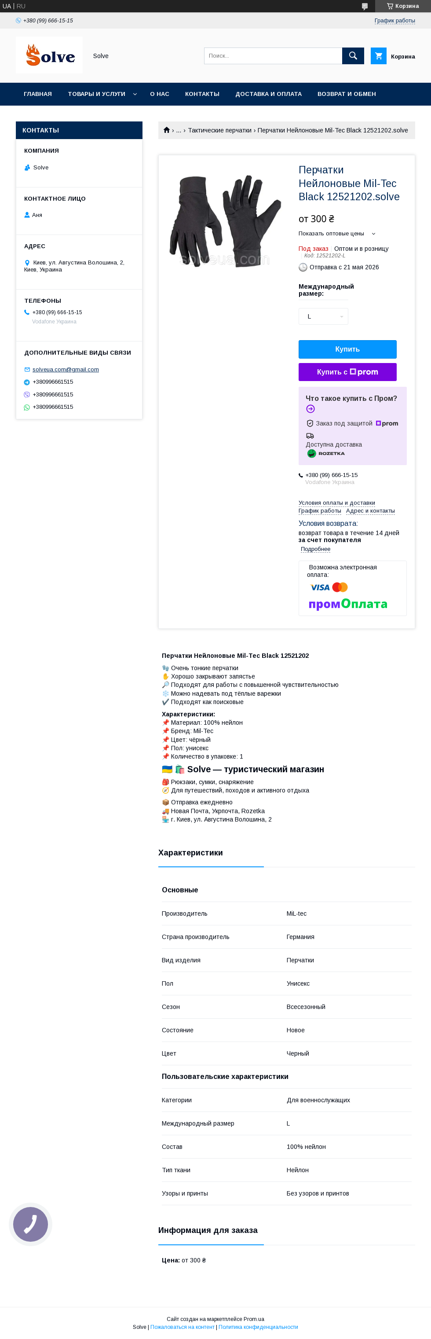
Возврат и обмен (347, 94)
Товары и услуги (96, 94)
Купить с (347, 372)
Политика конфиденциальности (258, 1327)
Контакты (202, 94)
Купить (348, 349)
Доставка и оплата (268, 94)
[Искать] (353, 56)
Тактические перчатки (220, 130)
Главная (38, 94)
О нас (159, 94)
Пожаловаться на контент (182, 1327)
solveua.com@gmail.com (66, 369)
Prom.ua (254, 1319)
